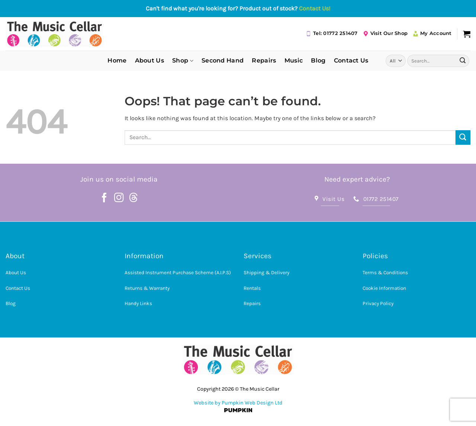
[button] (466, 34)
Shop (182, 60)
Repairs (264, 60)
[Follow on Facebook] (104, 198)
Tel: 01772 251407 (331, 33)
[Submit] (462, 60)
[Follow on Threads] (133, 198)
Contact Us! (314, 8)
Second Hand (223, 60)
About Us (149, 60)
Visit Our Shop (385, 33)
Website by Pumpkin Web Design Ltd (238, 403)
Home (116, 60)
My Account (432, 33)
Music (293, 60)
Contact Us (351, 60)
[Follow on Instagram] (119, 198)
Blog (318, 60)
